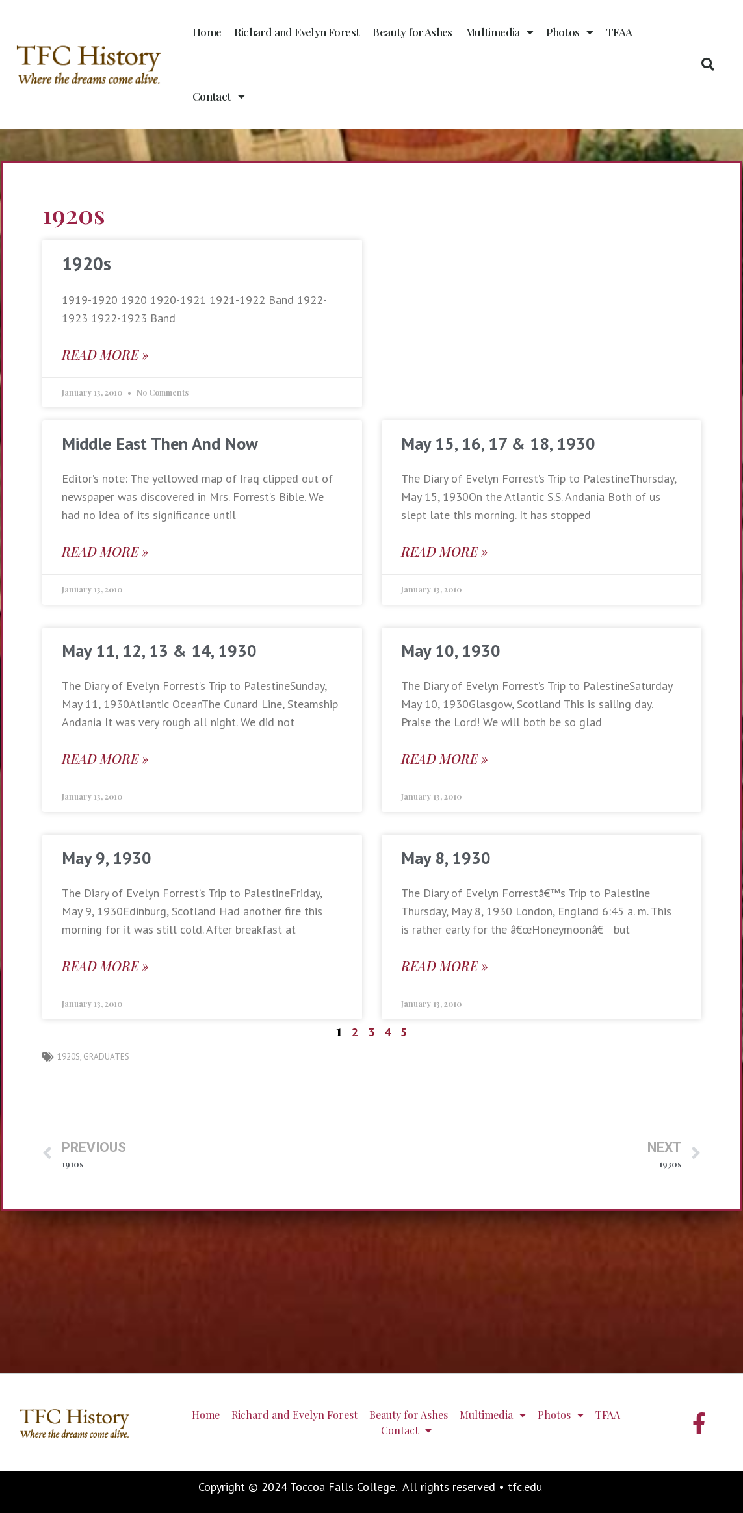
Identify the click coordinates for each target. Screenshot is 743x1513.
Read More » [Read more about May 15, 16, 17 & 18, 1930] (444, 551)
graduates (106, 1056)
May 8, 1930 (446, 858)
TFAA (619, 32)
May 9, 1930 (106, 858)
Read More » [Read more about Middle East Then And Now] (105, 551)
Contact (218, 96)
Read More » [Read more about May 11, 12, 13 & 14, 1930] (105, 758)
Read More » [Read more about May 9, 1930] (105, 965)
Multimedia (499, 32)
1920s (86, 263)
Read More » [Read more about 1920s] (105, 354)
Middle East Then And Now (160, 443)
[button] (708, 64)
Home (207, 32)
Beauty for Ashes (412, 32)
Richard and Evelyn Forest (296, 32)
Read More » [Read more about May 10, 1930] (444, 758)
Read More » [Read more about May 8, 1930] (444, 965)
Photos (569, 32)
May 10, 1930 (451, 650)
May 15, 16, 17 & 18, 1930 (498, 443)
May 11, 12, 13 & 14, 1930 (159, 650)
